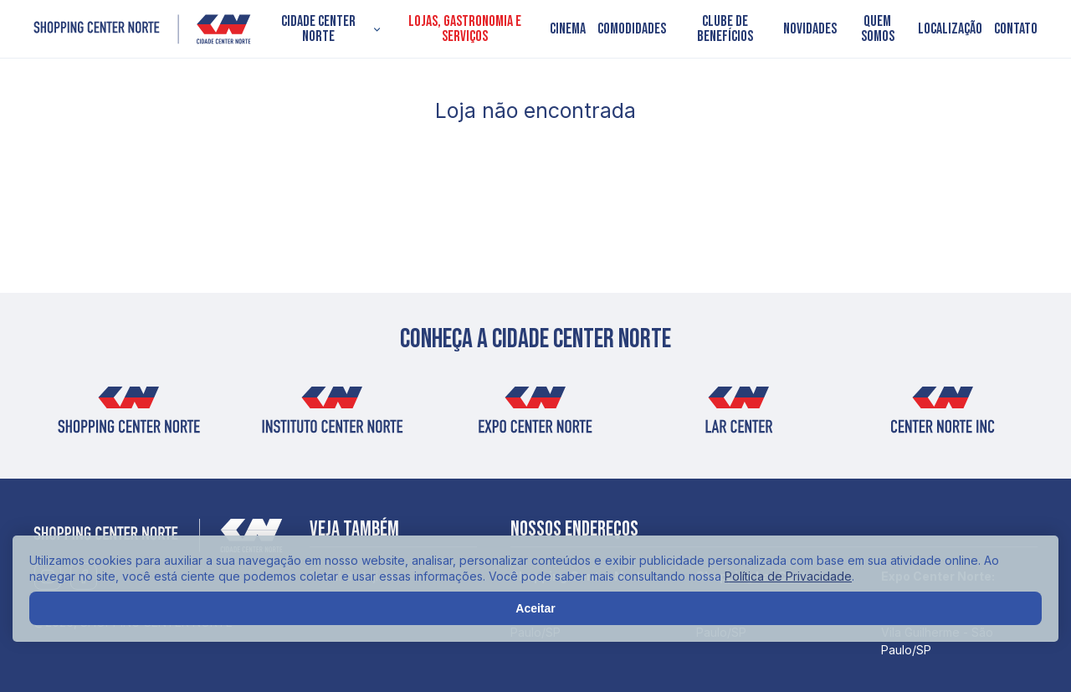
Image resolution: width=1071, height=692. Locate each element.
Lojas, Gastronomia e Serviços (464, 29)
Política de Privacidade (788, 576)
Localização (950, 29)
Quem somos (877, 29)
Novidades (810, 29)
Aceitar (535, 608)
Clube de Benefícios (725, 29)
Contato (1016, 29)
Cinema (568, 29)
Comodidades (631, 29)
